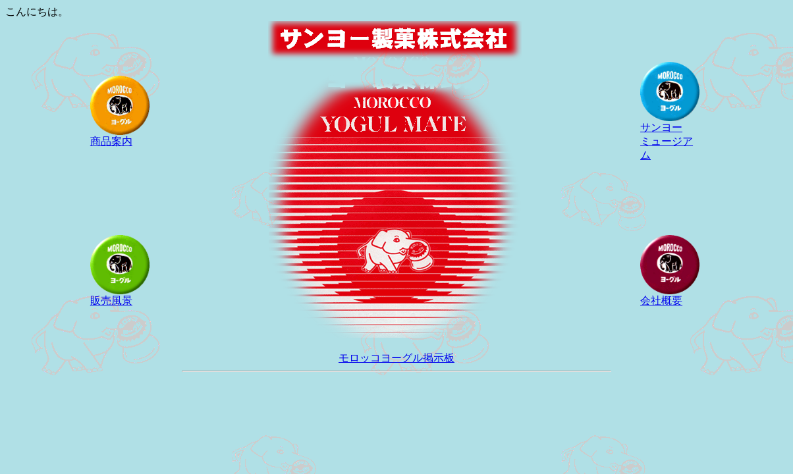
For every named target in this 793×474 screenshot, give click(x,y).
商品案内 (120, 136)
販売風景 (120, 295)
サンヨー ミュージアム (669, 136)
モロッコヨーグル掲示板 (396, 357)
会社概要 (669, 295)
